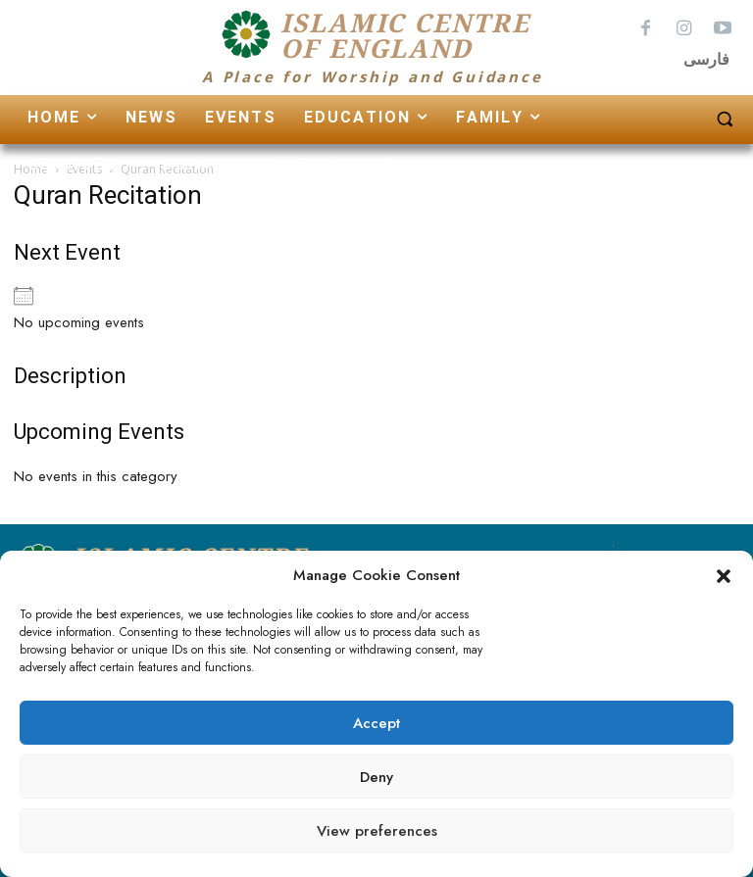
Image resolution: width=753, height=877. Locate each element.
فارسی (706, 59)
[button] (723, 576)
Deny (376, 777)
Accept (376, 723)
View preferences (377, 831)
